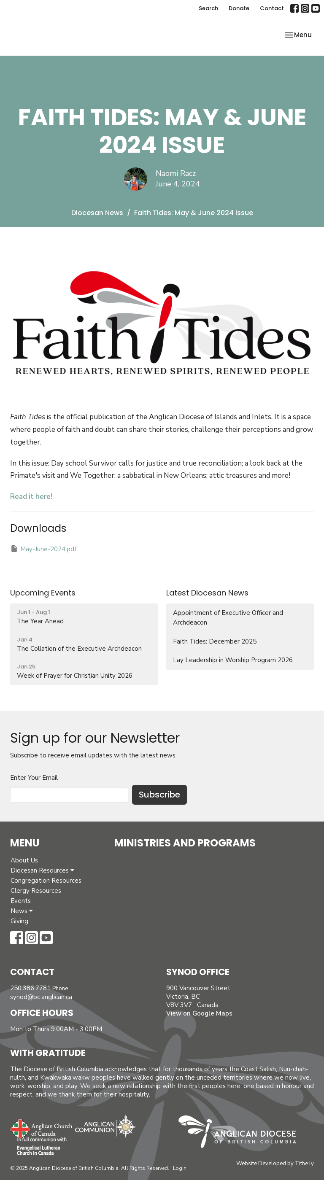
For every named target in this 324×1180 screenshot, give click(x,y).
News (22, 911)
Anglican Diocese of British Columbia (241, 1133)
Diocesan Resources (42, 870)
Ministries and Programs (185, 843)
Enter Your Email (34, 777)
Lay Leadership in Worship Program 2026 (233, 660)
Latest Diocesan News (207, 592)
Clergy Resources (36, 890)
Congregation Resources (46, 880)
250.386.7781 (30, 988)
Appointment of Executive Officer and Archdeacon (228, 618)
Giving (19, 921)
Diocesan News (97, 213)
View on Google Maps (199, 1013)
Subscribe (159, 794)
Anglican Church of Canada (41, 1127)
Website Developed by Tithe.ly (275, 1163)
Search (208, 8)
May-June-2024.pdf (43, 548)
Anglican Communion (106, 1126)
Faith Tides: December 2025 (214, 641)
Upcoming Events (43, 592)
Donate (239, 8)
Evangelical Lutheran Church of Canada (38, 1146)
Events (21, 901)
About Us (24, 860)
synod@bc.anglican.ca (41, 997)
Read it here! (31, 496)
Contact (272, 8)
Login (179, 1168)
